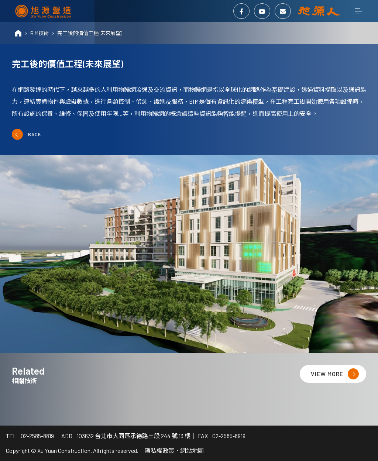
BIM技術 (39, 33)
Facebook (241, 11)
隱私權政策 (159, 450)
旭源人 (319, 11)
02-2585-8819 (37, 435)
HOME (18, 33)
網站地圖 (192, 450)
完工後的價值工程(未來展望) (89, 33)
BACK (26, 134)
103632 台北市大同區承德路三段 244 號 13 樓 (133, 435)
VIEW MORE (335, 373)
